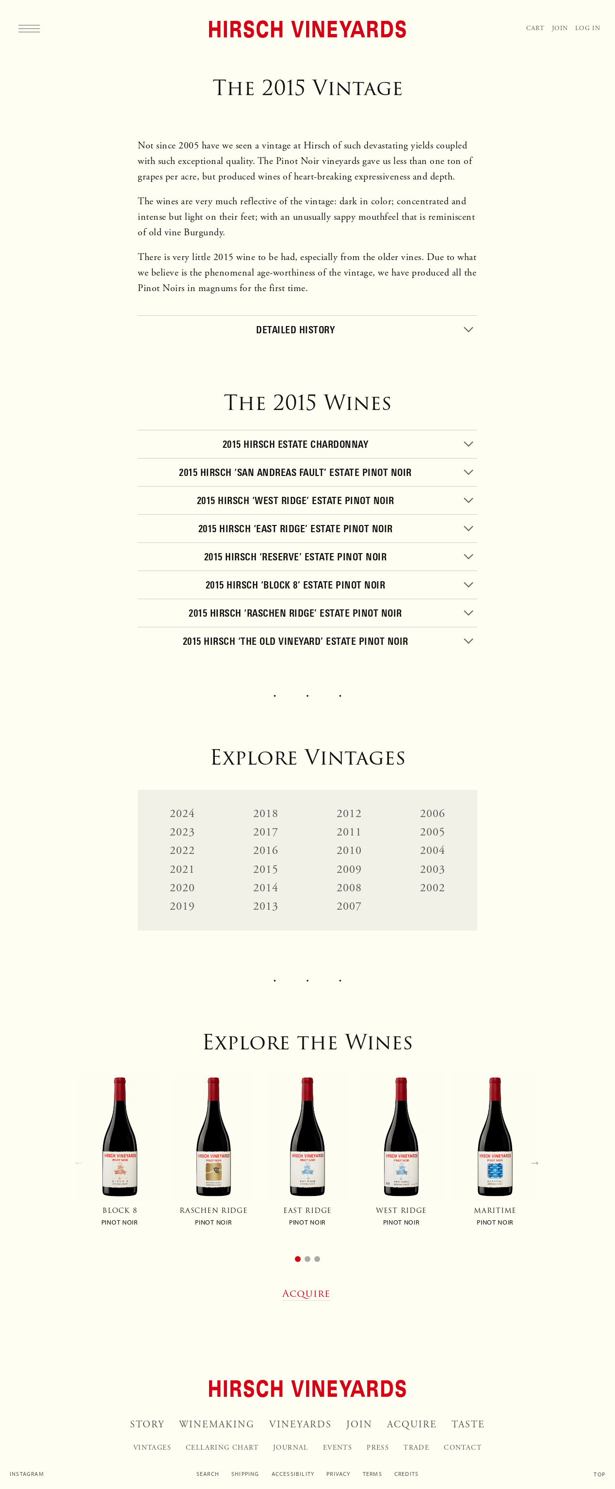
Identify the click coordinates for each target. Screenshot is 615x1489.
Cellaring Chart (222, 1447)
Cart (535, 28)
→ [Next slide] (535, 1162)
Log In (587, 28)
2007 (349, 906)
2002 (433, 888)
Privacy (338, 1474)
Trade (416, 1447)
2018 (266, 813)
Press (378, 1447)
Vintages (152, 1447)
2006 (433, 813)
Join (560, 28)
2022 (182, 850)
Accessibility (293, 1474)
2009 (349, 869)
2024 (182, 813)
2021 (182, 869)
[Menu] (29, 28)
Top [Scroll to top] (599, 1474)
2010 (349, 850)
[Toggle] (307, 329)
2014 (266, 888)
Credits (406, 1474)
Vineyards (300, 1425)
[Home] (307, 29)
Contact (463, 1447)
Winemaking (217, 1425)
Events (337, 1447)
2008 (349, 888)
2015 (266, 869)
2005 (433, 832)
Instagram (27, 1474)
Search (207, 1474)
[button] (298, 1259)
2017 (266, 832)
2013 (266, 906)
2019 (182, 906)
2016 (266, 850)
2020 (182, 888)
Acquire (412, 1425)
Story (147, 1425)
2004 (433, 850)
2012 (349, 813)
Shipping (245, 1474)
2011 (349, 832)
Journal (290, 1447)
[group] (120, 1154)
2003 (433, 869)
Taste (468, 1425)
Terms (372, 1474)
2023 (182, 832)
